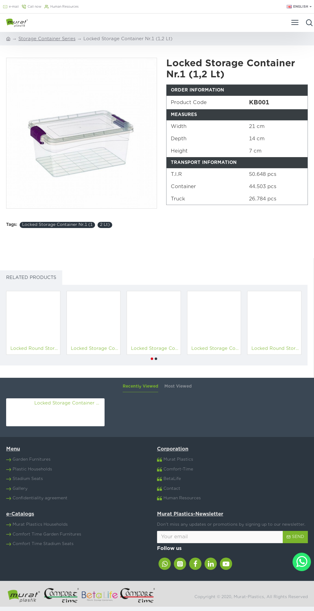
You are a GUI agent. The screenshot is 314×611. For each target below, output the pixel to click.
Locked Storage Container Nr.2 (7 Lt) (155, 348)
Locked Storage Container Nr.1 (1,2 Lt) (68, 403)
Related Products (31, 277)
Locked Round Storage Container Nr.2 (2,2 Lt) (275, 348)
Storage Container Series (46, 38)
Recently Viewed (140, 386)
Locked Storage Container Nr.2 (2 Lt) (215, 348)
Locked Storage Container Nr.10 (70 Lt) (95, 348)
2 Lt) (105, 224)
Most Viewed (178, 386)
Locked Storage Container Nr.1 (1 (57, 224)
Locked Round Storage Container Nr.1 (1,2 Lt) (34, 348)
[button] (152, 359)
